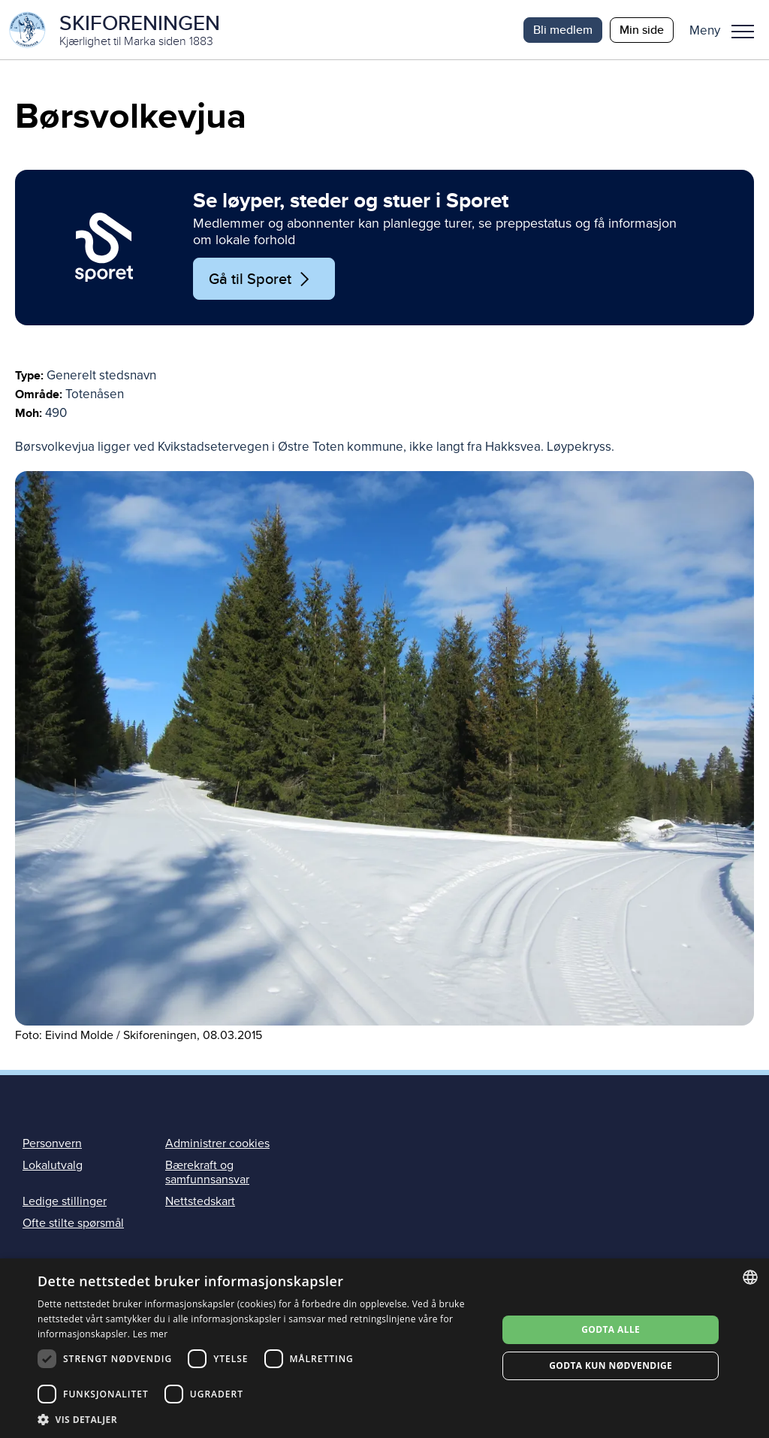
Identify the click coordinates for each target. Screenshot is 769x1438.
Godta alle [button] (610, 1329)
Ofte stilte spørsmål (73, 1223)
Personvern (52, 1143)
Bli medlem (563, 29)
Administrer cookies (217, 1143)
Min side (642, 29)
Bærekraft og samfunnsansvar (207, 1172)
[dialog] (384, 1348)
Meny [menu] (742, 31)
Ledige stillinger (65, 1202)
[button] (727, 30)
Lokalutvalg (53, 1165)
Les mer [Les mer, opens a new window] (150, 1334)
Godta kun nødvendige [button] (610, 1365)
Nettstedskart (200, 1202)
